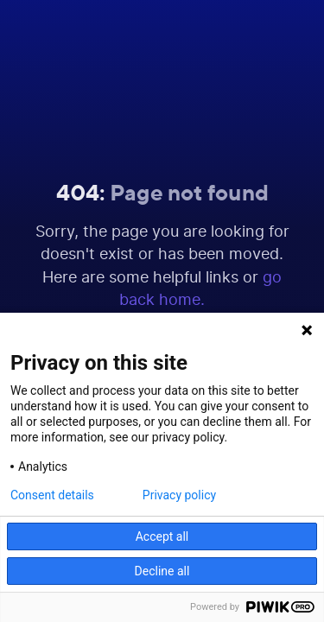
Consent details (52, 495)
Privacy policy (179, 495)
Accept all (162, 536)
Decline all (162, 571)
